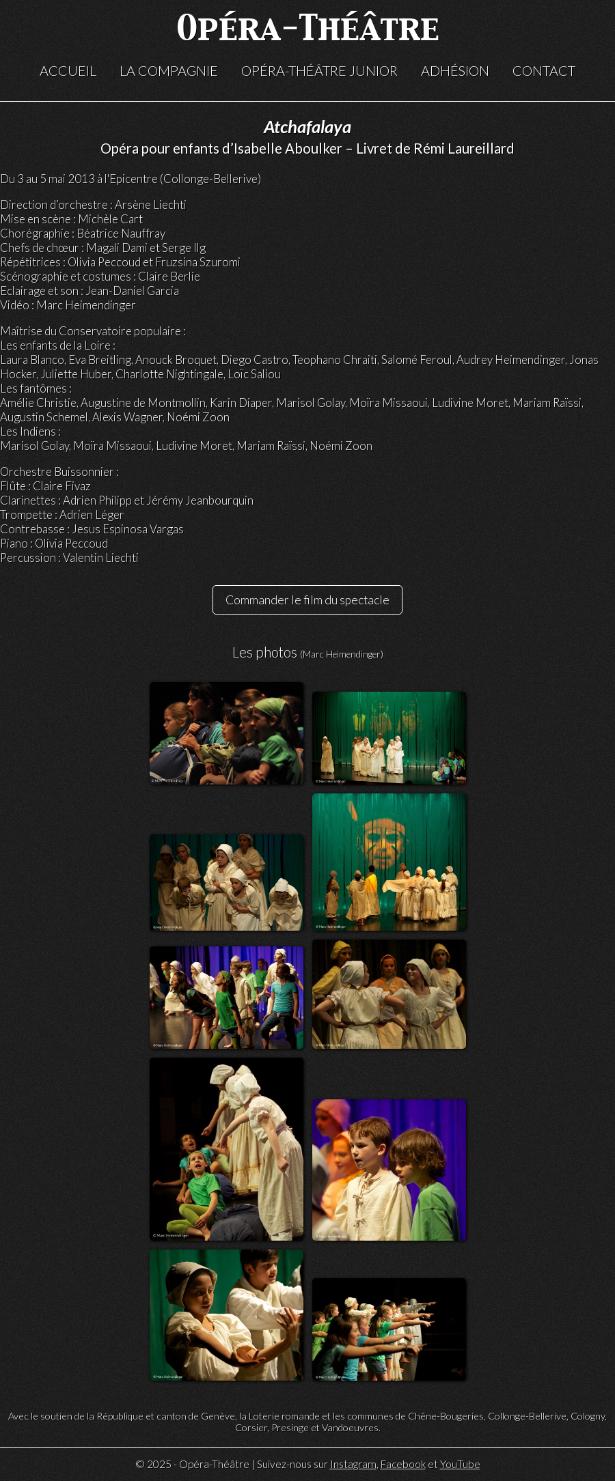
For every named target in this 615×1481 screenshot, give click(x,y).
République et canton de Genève (165, 1416)
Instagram (353, 1464)
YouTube (460, 1464)
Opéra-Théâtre (307, 30)
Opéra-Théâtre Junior (319, 70)
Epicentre (133, 178)
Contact (543, 70)
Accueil (68, 70)
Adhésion (455, 70)
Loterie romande (284, 1416)
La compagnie (169, 70)
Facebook (403, 1464)
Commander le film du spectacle (308, 600)
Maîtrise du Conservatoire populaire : (93, 331)
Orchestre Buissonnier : (59, 471)
